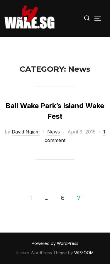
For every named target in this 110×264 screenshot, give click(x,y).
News (53, 132)
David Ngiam (26, 132)
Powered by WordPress (55, 243)
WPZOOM (84, 252)
